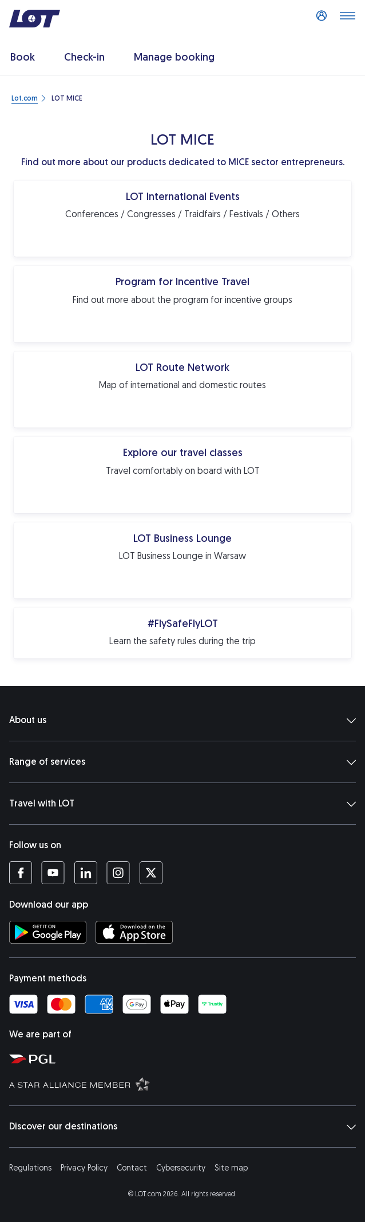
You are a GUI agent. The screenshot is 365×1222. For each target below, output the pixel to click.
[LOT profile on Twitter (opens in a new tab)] (150, 872)
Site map (231, 1168)
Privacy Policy (84, 1168)
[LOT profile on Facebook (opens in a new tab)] (20, 872)
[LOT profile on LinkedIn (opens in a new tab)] (85, 872)
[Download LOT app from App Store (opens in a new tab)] (134, 932)
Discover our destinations (182, 1126)
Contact (132, 1168)
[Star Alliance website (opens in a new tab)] (184, 1084)
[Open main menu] (347, 18)
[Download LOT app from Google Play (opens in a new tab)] (47, 932)
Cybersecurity (180, 1168)
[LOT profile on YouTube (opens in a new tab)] (53, 872)
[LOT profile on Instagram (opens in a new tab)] (118, 872)
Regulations (30, 1168)
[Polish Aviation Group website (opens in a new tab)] (184, 1059)
